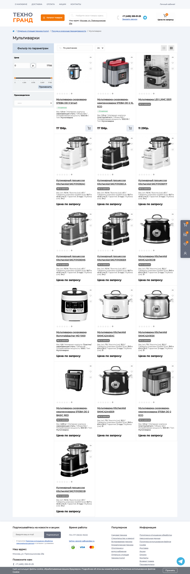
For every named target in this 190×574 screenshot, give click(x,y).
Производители (147, 564)
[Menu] (53, 17)
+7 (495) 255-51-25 (131, 16)
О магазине (21, 4)
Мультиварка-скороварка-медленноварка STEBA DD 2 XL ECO (115, 103)
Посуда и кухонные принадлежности (69, 31)
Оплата (51, 4)
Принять (170, 570)
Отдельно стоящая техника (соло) (33, 31)
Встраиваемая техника (121, 541)
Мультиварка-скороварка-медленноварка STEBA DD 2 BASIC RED (72, 412)
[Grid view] (171, 48)
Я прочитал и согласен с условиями (35, 542)
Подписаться (52, 535)
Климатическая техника (122, 545)
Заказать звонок (129, 19)
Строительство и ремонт (122, 538)
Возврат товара (147, 561)
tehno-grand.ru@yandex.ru (81, 541)
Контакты (76, 4)
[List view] (164, 48)
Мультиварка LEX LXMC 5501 (154, 99)
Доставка (37, 4)
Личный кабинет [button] (167, 4)
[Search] (72, 16)
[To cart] (89, 128)
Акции (62, 4)
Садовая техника (119, 535)
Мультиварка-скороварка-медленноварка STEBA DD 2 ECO (154, 412)
